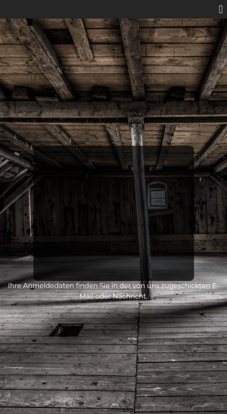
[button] (221, 9)
